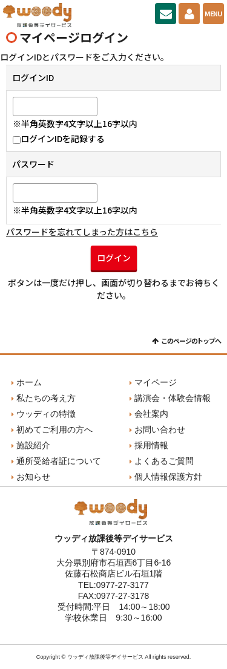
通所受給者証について (58, 461)
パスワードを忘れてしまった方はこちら (82, 232)
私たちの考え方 (46, 398)
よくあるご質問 (164, 461)
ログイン (114, 258)
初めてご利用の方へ (54, 429)
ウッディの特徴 (46, 414)
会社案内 (151, 414)
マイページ (189, 13)
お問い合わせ (165, 13)
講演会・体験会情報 (172, 398)
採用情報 (151, 445)
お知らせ (33, 476)
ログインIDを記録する (59, 138)
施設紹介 (33, 445)
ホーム (29, 382)
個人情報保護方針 (168, 476)
